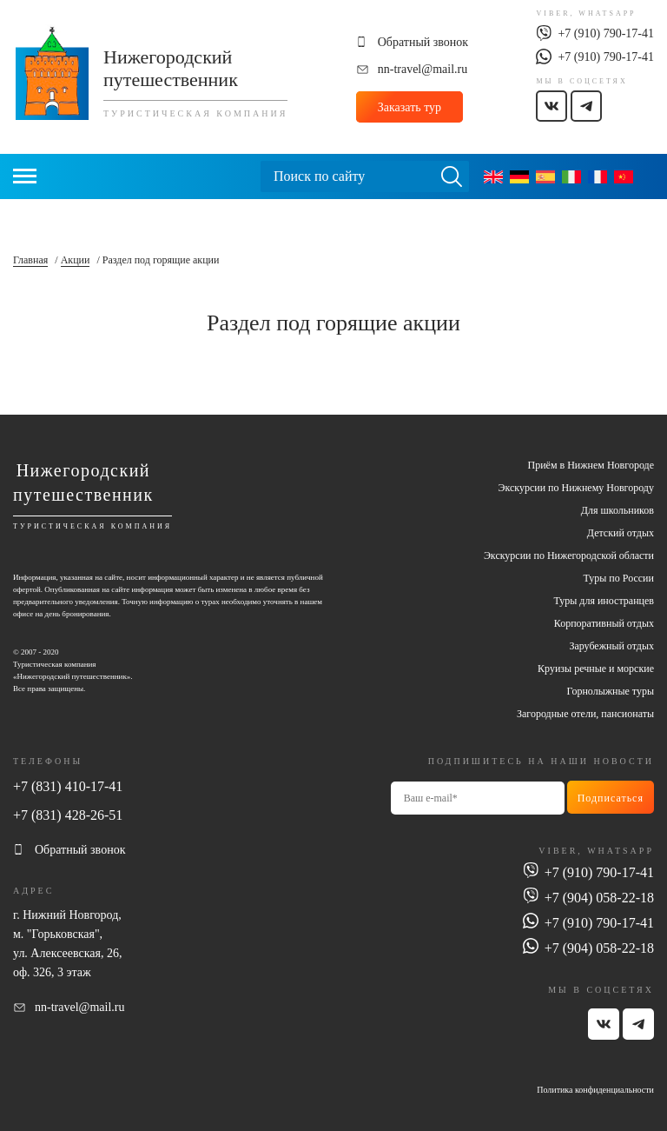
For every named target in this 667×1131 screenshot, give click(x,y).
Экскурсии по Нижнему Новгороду (576, 488)
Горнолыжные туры (610, 691)
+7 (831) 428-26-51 (67, 815)
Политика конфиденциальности (595, 1089)
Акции (75, 260)
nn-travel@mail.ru (422, 69)
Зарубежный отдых (611, 646)
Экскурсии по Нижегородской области (569, 555)
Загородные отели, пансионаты (585, 714)
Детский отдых (620, 533)
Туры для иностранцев (604, 601)
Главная (30, 260)
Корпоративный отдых (604, 623)
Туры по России (619, 578)
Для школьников (617, 510)
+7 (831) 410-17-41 (67, 786)
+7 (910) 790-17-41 (606, 33)
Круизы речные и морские (596, 668)
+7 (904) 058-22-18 (599, 897)
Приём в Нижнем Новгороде (591, 465)
